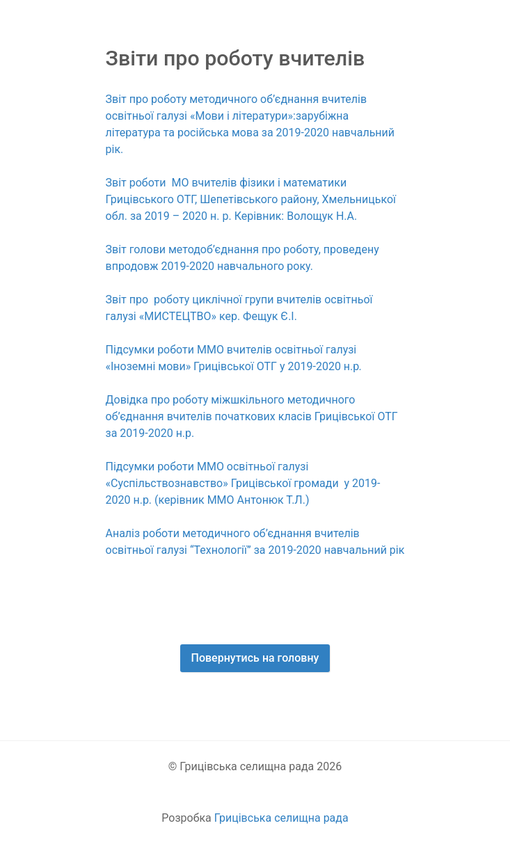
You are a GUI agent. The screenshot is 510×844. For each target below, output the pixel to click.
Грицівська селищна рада (281, 818)
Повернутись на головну (255, 657)
